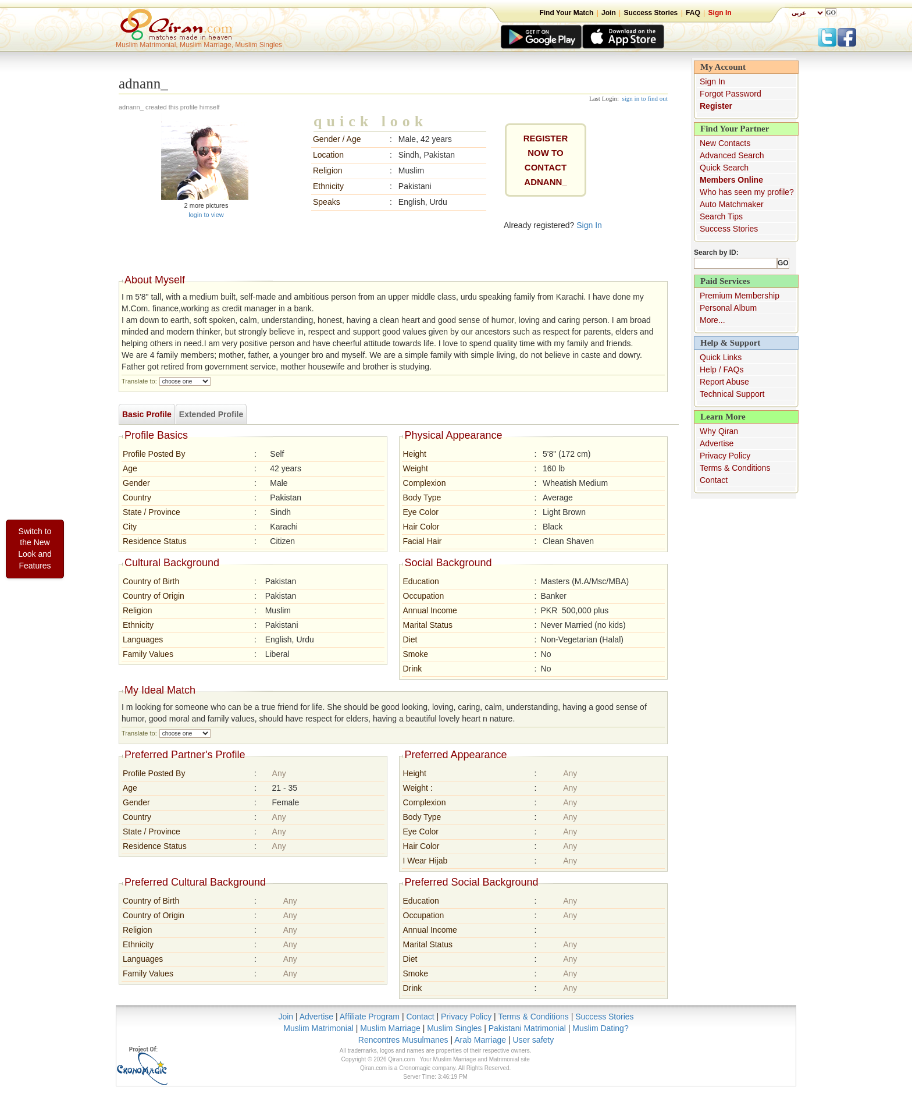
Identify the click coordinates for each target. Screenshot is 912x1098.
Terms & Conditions (735, 467)
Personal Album (728, 307)
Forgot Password (730, 93)
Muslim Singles (454, 1028)
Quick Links (721, 357)
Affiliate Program (370, 1016)
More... (712, 320)
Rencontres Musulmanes (403, 1039)
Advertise (716, 443)
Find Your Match (566, 13)
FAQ (693, 13)
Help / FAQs (721, 369)
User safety (533, 1039)
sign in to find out (645, 98)
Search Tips (721, 216)
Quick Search (724, 167)
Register (716, 106)
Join (608, 13)
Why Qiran (719, 431)
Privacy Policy (725, 455)
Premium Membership (739, 295)
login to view (206, 214)
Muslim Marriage (390, 1028)
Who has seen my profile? (747, 192)
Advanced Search (732, 155)
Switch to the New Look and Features (35, 549)
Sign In (720, 13)
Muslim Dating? (600, 1028)
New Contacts (725, 143)
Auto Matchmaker (732, 204)
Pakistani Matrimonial (527, 1028)
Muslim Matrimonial (318, 1028)
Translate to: (139, 381)
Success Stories (651, 13)
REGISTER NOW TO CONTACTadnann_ (545, 160)
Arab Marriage (480, 1039)
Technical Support (732, 394)
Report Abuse (724, 381)
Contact (714, 480)
